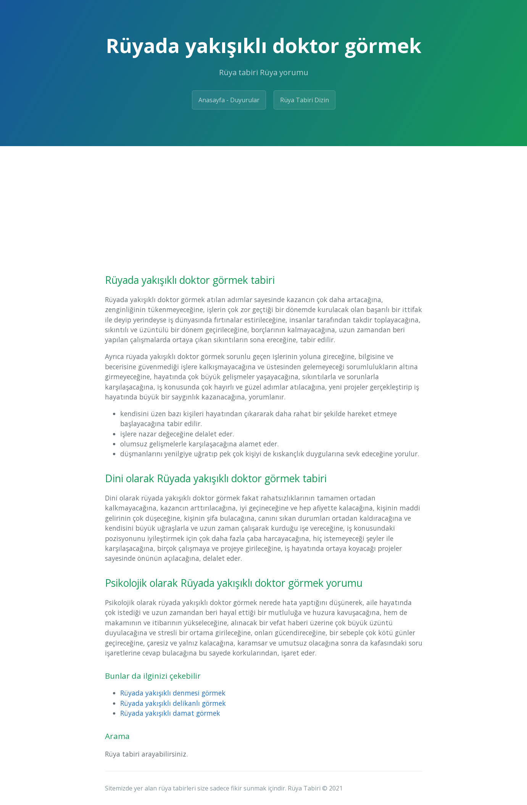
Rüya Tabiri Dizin (304, 100)
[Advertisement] (264, 203)
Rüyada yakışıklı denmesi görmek (173, 692)
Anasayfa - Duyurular (228, 100)
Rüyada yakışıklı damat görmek (170, 713)
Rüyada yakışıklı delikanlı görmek (173, 703)
